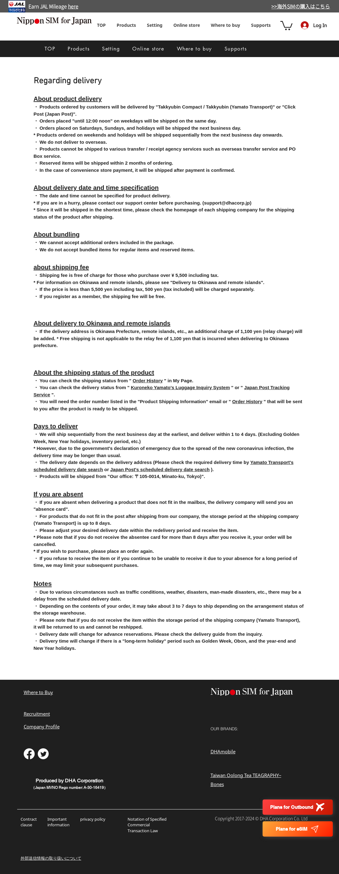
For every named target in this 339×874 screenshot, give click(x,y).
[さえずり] (43, 753)
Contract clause (29, 822)
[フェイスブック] (29, 753)
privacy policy (92, 819)
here (73, 6)
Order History (148, 380)
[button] (155, 25)
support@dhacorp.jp (227, 202)
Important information (58, 822)
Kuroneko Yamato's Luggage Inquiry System (180, 387)
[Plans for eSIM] (298, 829)
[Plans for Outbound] (298, 807)
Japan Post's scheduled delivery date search (160, 469)
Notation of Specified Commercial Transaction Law (147, 824)
